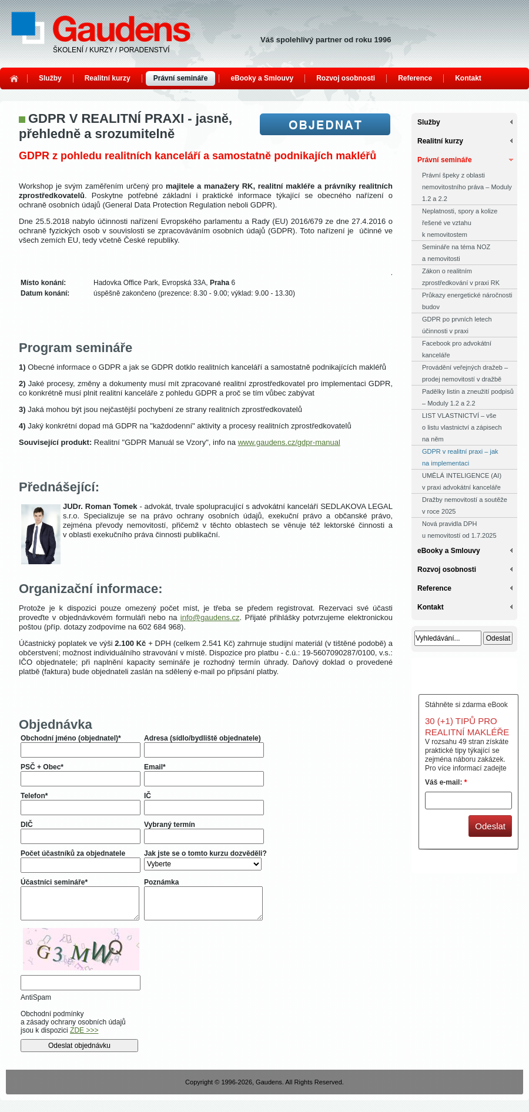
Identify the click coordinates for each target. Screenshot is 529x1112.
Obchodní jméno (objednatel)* (71, 738)
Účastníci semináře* (54, 882)
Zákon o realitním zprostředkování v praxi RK (461, 276)
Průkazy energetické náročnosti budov (467, 301)
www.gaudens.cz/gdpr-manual (289, 442)
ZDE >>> (84, 1030)
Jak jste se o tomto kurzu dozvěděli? (205, 853)
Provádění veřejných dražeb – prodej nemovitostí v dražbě (465, 373)
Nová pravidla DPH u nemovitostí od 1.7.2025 (459, 529)
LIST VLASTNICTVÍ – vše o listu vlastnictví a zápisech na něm (462, 427)
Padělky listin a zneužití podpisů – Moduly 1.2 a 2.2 (468, 397)
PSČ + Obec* (42, 767)
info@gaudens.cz (210, 617)
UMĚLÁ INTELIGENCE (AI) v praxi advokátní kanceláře (461, 481)
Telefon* (34, 796)
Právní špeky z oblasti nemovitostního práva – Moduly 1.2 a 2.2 (467, 187)
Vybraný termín (169, 824)
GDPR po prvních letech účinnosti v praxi (457, 325)
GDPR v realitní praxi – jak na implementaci (460, 457)
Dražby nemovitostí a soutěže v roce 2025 (464, 505)
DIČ (27, 824)
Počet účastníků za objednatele (73, 853)
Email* (155, 767)
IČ (147, 796)
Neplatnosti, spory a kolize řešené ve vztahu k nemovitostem (459, 222)
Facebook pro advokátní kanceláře (456, 349)
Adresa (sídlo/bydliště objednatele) (202, 738)
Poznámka (161, 882)
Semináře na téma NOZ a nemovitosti (456, 252)
